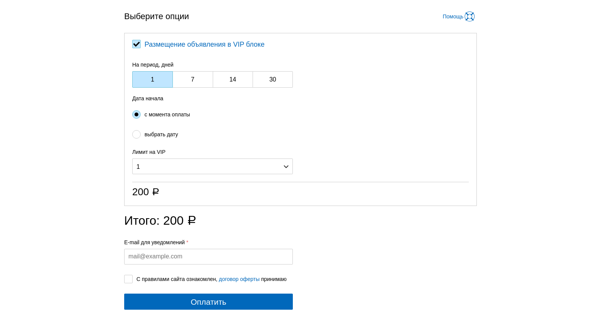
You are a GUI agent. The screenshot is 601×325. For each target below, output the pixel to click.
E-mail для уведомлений (154, 242)
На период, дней (153, 65)
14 (232, 79)
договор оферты (239, 279)
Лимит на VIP (149, 152)
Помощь (453, 16)
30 (272, 79)
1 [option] (138, 166)
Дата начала (147, 98)
